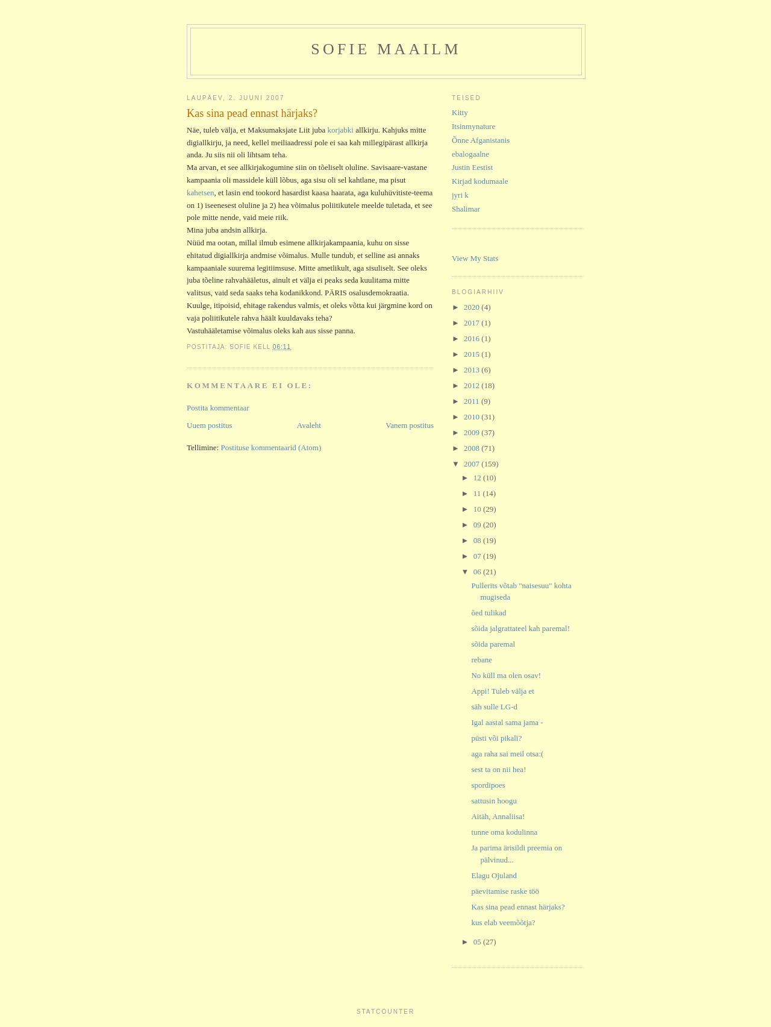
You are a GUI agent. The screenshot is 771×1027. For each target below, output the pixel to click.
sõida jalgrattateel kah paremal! (520, 628)
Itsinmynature (473, 126)
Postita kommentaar (218, 407)
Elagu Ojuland (493, 875)
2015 (472, 354)
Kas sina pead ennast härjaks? (517, 906)
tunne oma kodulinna (504, 832)
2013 (472, 369)
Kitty (460, 112)
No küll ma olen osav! (506, 675)
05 (478, 941)
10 (478, 509)
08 (478, 540)
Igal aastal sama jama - (507, 722)
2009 (472, 432)
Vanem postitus (410, 425)
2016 (472, 338)
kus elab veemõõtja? (503, 922)
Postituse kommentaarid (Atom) (271, 447)
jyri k (460, 194)
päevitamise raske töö (505, 891)
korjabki (341, 129)
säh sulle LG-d (494, 706)
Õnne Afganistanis (481, 140)
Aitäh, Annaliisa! (498, 816)
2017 (472, 322)
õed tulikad (488, 612)
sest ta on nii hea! (498, 769)
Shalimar (466, 208)
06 (478, 571)
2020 (472, 307)
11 (478, 493)
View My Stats (475, 258)
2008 (472, 448)
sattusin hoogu (493, 800)
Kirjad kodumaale (480, 181)
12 (478, 477)
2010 (472, 416)
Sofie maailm (386, 49)
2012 (472, 385)
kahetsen (200, 192)
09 (478, 524)
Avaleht (309, 425)
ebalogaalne (470, 154)
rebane (481, 659)
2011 (472, 401)
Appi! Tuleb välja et (502, 691)
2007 (472, 463)
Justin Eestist (472, 167)
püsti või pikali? (496, 738)
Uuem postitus (209, 425)
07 (478, 556)
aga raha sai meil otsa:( (507, 753)
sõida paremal (493, 644)
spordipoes (488, 785)
